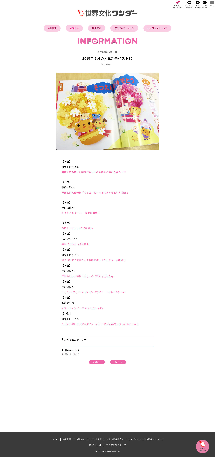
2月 (78, 354)
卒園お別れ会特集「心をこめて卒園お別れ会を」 (89, 276)
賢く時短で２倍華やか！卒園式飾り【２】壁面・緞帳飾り (94, 260)
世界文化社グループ (116, 445)
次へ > (118, 362)
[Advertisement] (84, 406)
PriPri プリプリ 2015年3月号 (78, 228)
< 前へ (96, 362)
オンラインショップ (157, 28)
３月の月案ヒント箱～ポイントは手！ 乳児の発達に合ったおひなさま (100, 324)
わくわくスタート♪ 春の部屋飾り (81, 213)
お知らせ (74, 28)
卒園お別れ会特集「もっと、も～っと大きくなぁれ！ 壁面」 (95, 192)
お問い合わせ (95, 445)
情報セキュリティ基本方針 (89, 439)
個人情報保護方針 (115, 439)
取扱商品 (96, 28)
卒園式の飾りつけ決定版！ (76, 244)
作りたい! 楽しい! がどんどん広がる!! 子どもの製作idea (93, 292)
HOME (55, 439)
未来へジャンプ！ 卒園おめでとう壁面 (83, 308)
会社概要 (52, 28)
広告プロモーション (124, 28)
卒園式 (68, 354)
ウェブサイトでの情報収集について (145, 439)
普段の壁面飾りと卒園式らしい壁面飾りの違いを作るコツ (94, 172)
